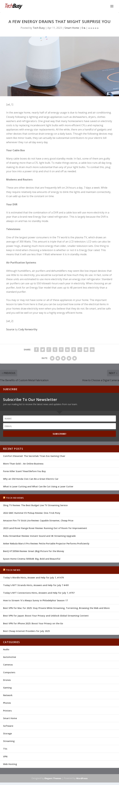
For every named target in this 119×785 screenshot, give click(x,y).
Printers (7, 710)
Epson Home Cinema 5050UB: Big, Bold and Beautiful (31, 558)
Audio (6, 649)
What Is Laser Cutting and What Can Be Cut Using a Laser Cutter (38, 486)
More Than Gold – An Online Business (23, 463)
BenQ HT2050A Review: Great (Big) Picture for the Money (33, 551)
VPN (5, 756)
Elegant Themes (52, 778)
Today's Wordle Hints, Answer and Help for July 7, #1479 (33, 577)
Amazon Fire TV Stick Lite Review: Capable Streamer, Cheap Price (38, 520)
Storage (7, 733)
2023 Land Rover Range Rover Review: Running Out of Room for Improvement (45, 528)
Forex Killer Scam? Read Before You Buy (24, 471)
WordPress (82, 778)
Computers (9, 672)
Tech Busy (39, 28)
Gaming (7, 687)
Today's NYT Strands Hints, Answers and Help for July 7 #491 (36, 585)
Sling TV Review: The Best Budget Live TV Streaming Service (35, 505)
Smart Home (71, 28)
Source (10, 329)
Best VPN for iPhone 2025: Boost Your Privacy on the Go (33, 623)
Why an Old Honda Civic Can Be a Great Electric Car (30, 478)
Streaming (9, 741)
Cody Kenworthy (27, 329)
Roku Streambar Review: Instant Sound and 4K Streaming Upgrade (39, 535)
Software (8, 725)
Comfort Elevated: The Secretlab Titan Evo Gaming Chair (34, 456)
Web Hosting (10, 764)
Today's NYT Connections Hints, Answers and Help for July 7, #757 (39, 592)
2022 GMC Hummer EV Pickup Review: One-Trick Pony (31, 512)
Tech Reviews (15, 497)
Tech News (13, 569)
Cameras (8, 664)
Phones (7, 702)
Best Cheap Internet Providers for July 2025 (26, 631)
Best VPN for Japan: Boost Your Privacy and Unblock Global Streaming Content (46, 615)
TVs (5, 748)
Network (7, 695)
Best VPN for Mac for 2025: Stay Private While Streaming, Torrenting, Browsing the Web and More (56, 608)
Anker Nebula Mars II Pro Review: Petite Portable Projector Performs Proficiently (46, 543)
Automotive (9, 657)
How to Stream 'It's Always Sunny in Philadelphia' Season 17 (35, 600)
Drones (7, 680)
